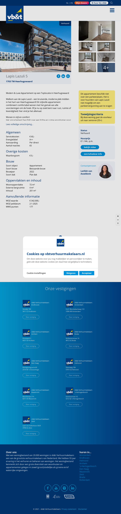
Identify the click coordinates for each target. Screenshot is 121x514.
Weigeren (71, 273)
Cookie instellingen (36, 273)
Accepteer (87, 273)
